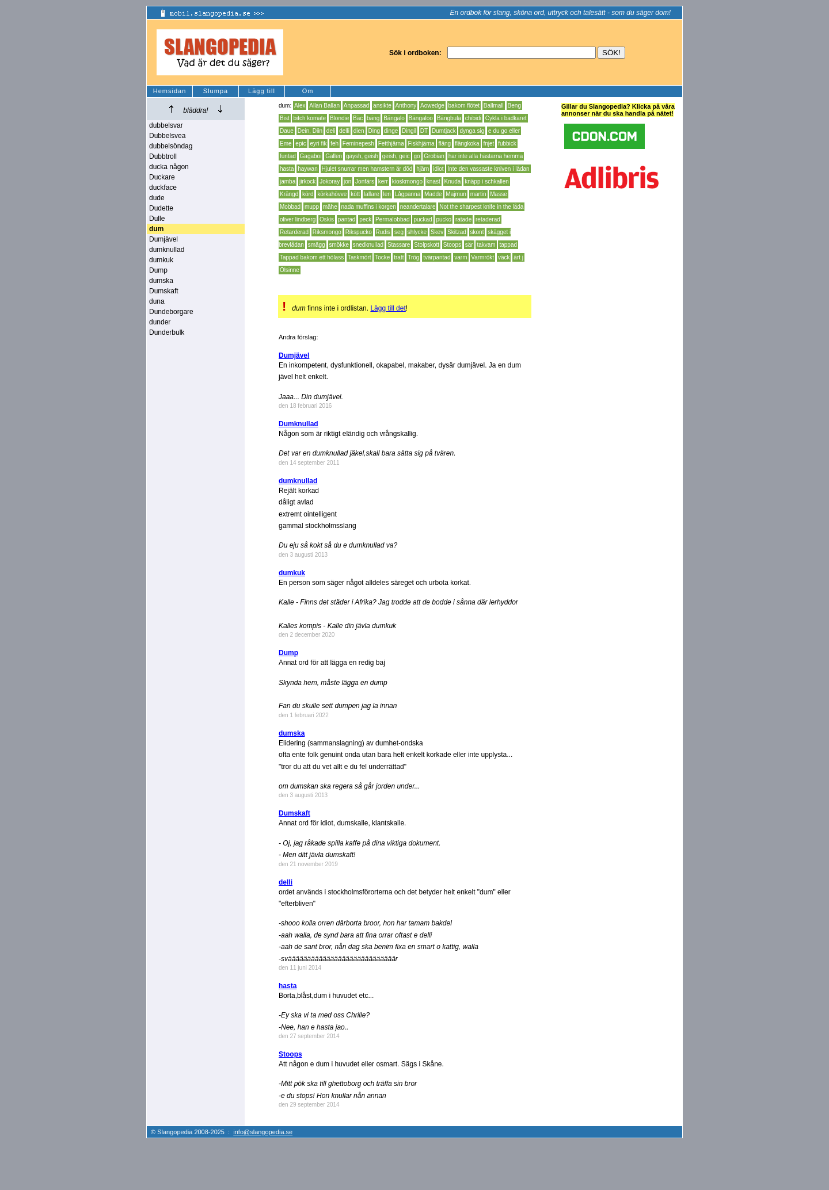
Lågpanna (408, 194)
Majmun (456, 194)
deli (331, 131)
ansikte (382, 105)
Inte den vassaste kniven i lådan (488, 169)
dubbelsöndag (170, 146)
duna (157, 301)
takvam (486, 245)
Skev (437, 232)
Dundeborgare (171, 312)
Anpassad (356, 105)
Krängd (289, 194)
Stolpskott (426, 245)
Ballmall (494, 105)
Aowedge (432, 105)
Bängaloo (421, 118)
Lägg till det (387, 308)
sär (469, 245)
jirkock (307, 181)
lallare (371, 194)
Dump (158, 270)
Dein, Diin (310, 131)
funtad (288, 156)
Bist (285, 118)
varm (460, 257)
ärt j (518, 257)
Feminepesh (358, 143)
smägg (316, 245)
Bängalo (394, 118)
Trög (413, 257)
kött (355, 194)
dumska (161, 281)
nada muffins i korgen (368, 207)
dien (358, 131)
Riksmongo (327, 232)
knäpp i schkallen (487, 181)
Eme (286, 143)
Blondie (339, 118)
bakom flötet (464, 105)
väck (504, 257)
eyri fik (318, 143)
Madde (433, 194)
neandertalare (418, 207)
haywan (307, 169)
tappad (508, 245)
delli (344, 131)
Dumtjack (444, 131)
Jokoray (330, 181)
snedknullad (368, 245)
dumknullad (166, 250)
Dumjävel (163, 239)
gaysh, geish (362, 156)
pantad (347, 219)
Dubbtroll (163, 156)
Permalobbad (392, 219)
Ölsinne (289, 270)
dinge (391, 131)
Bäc (358, 118)
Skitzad (456, 232)
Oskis (327, 219)
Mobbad (290, 207)
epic (300, 143)
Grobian (434, 156)
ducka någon (169, 167)
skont (477, 232)
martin (478, 194)
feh (334, 143)
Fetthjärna (391, 143)
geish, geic (396, 156)
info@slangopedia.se (262, 1131)
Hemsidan (170, 90)
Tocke (382, 257)
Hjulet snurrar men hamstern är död (367, 169)
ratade (463, 219)
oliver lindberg (297, 219)
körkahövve (332, 194)
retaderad (488, 219)
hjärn (422, 169)
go (416, 156)
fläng (444, 143)
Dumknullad (298, 424)
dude (157, 198)
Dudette (161, 208)
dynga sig (471, 131)
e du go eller (504, 131)
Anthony (406, 105)
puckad (422, 219)
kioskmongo (407, 181)
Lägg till (261, 90)
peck (365, 219)
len (387, 194)
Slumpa (215, 90)
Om (308, 90)
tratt (399, 257)
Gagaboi (311, 156)
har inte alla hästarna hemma (485, 156)
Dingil (409, 131)
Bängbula (449, 118)
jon (347, 181)
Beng (514, 105)
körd (307, 194)
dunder (159, 322)
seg (399, 232)
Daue (287, 131)
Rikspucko (358, 232)
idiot (438, 169)
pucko (443, 219)
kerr (383, 181)
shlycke (417, 232)
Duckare (162, 177)
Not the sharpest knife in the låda (481, 207)
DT (424, 131)
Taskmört (359, 257)
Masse (498, 194)
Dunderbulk (166, 332)
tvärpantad (436, 257)
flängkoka (467, 143)
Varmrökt (482, 257)
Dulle (157, 219)
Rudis (383, 232)
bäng (373, 118)
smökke (339, 245)
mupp (312, 207)
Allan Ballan (324, 105)
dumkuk (161, 260)
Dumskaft (163, 291)
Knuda (452, 181)
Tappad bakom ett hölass (312, 257)
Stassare (398, 245)
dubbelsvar (166, 125)
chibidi (473, 118)
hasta (287, 169)
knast (433, 181)
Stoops (452, 245)
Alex (299, 105)
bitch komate (309, 118)
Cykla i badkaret (506, 118)
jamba (287, 181)
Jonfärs (364, 181)
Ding (374, 131)
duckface (163, 187)
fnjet (488, 143)
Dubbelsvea (167, 136)
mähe (330, 207)
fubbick (507, 143)
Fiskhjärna (421, 143)
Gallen (333, 156)
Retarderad (294, 232)
